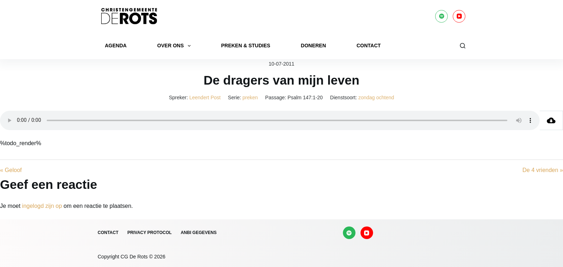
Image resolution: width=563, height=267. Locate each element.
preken (250, 97)
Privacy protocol (149, 232)
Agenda (116, 45)
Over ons (175, 46)
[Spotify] (441, 16)
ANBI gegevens (199, 232)
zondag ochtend (376, 97)
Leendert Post (204, 97)
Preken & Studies (245, 45)
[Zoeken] (462, 45)
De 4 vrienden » (542, 170)
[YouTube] (459, 16)
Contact (369, 45)
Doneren (313, 45)
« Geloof (11, 170)
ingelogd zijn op (42, 206)
